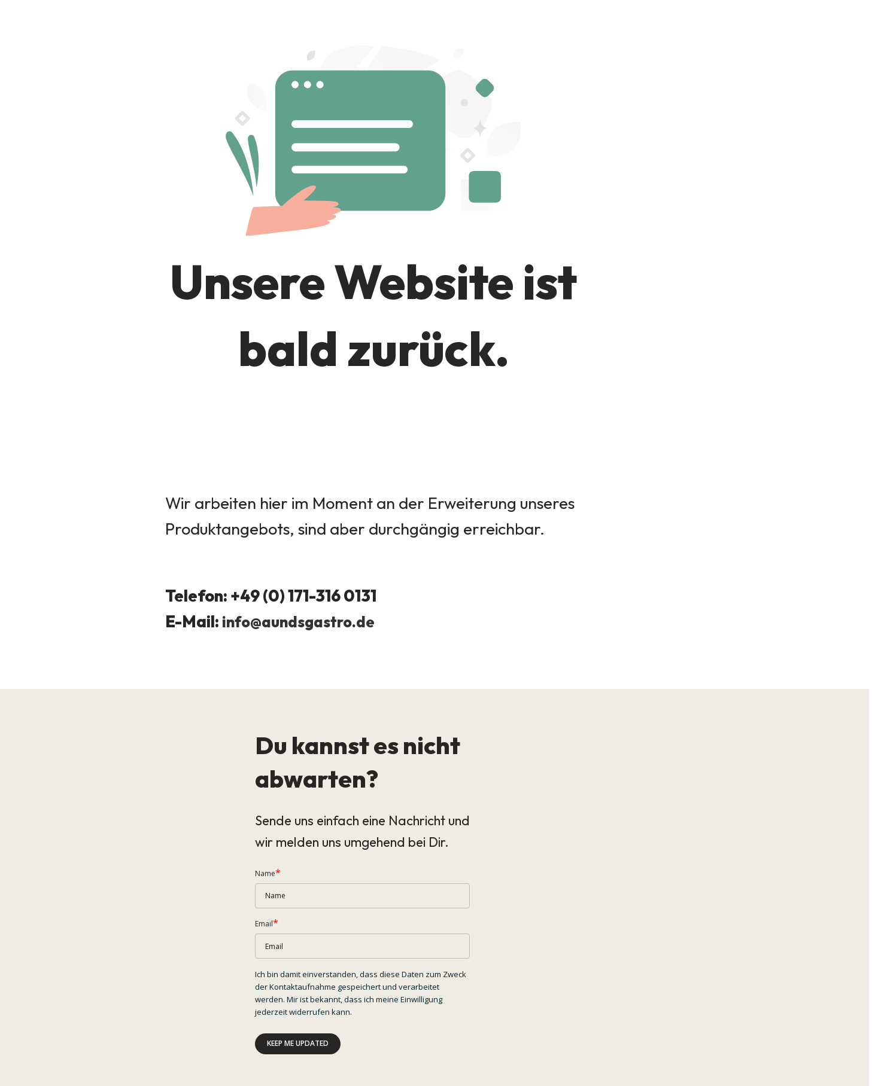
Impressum (19, 1074)
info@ (243, 630)
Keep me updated (298, 1010)
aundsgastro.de (324, 630)
